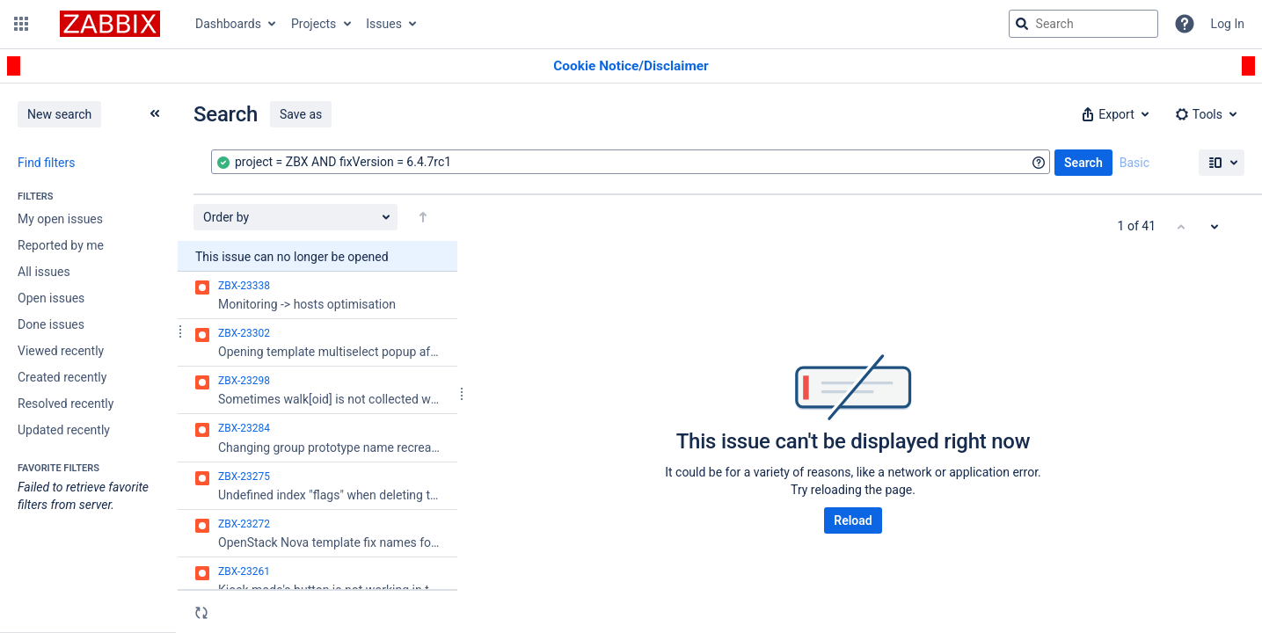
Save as (301, 114)
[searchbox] (1083, 24)
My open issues (60, 219)
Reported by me (61, 245)
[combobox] (630, 161)
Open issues (51, 298)
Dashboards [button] (228, 24)
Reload (853, 520)
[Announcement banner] (631, 66)
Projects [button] (313, 24)
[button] (21, 23)
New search (59, 114)
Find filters (46, 163)
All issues (44, 272)
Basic (1134, 163)
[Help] (1185, 24)
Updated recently (64, 430)
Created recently (62, 377)
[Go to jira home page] (110, 23)
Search (1083, 163)
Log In (1227, 24)
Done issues (51, 324)
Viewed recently (61, 351)
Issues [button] (384, 24)
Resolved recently (65, 404)
